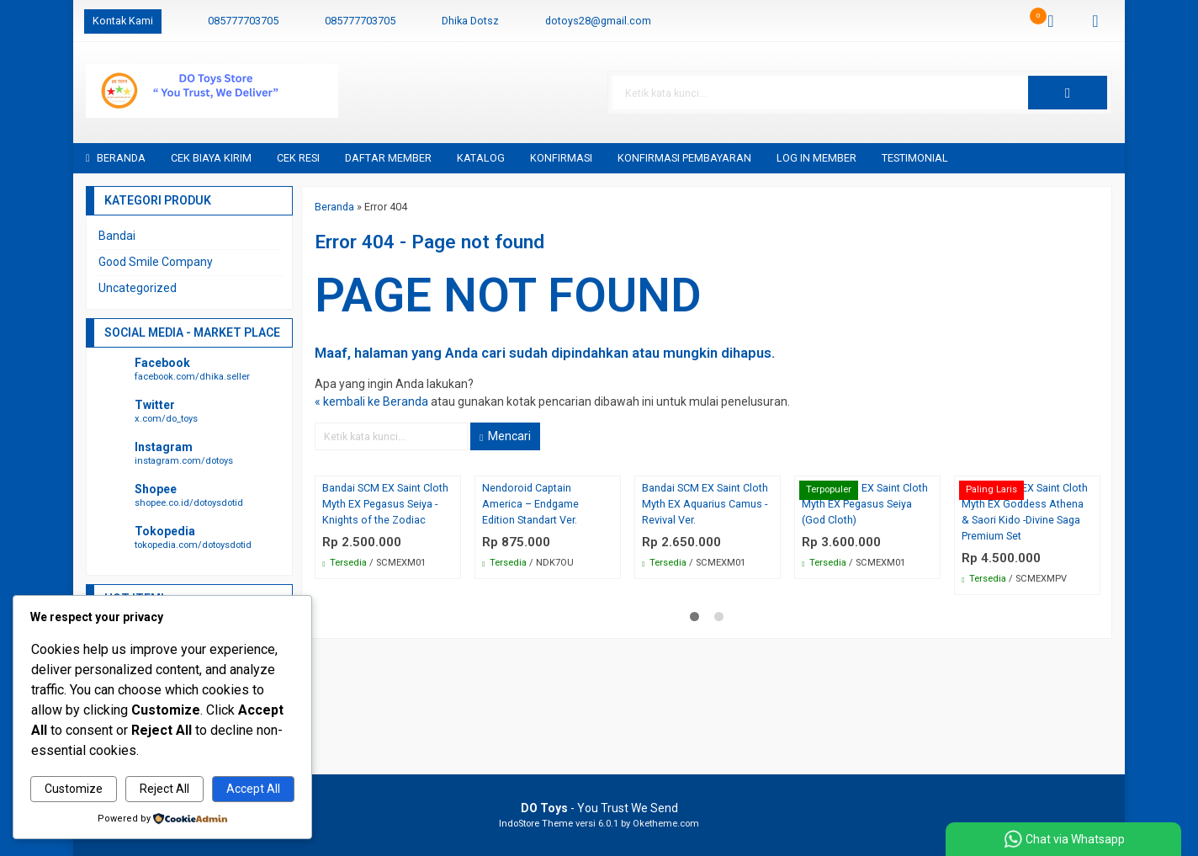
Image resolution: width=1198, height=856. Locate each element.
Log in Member (816, 158)
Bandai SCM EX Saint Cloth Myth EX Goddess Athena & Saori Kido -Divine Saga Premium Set (1025, 511)
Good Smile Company (155, 261)
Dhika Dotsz (470, 20)
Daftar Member (388, 158)
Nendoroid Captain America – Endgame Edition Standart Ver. (530, 503)
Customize (74, 788)
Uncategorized (137, 288)
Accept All (253, 788)
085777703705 (243, 20)
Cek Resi (298, 158)
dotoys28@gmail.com (598, 20)
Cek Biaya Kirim (211, 158)
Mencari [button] (505, 436)
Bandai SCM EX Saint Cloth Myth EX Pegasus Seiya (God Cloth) (865, 503)
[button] (1067, 92)
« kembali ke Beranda (371, 401)
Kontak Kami (123, 20)
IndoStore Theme (536, 823)
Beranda (116, 158)
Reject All (164, 788)
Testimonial (915, 158)
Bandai (116, 235)
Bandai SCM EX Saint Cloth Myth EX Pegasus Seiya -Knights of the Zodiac (385, 503)
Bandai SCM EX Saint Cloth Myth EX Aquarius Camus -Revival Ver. (705, 503)
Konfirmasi (561, 158)
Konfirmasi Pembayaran (684, 158)
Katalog (481, 158)
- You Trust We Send (599, 808)
